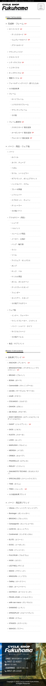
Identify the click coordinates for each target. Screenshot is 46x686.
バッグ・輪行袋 (18, 244)
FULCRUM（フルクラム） (19, 555)
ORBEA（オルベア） (17, 456)
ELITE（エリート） (16, 540)
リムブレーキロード (21, 40)
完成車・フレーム (17, 24)
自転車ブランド (16, 357)
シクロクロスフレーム (20, 104)
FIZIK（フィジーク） (17, 550)
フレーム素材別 (16, 122)
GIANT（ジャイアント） (20, 424)
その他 (14, 115)
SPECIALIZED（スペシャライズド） (23, 479)
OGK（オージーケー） (18, 587)
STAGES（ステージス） (18, 623)
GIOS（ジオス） (15, 429)
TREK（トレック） (18, 489)
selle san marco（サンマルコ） (21, 602)
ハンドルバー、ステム (20, 184)
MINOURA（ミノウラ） (18, 576)
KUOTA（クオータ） (17, 435)
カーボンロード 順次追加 (23, 133)
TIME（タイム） (15, 484)
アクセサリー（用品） (17, 217)
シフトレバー (17, 195)
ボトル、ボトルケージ (20, 282)
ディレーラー (17, 205)
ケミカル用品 (17, 276)
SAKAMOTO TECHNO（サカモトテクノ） (23, 472)
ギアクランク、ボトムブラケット (24, 179)
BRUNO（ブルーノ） (17, 375)
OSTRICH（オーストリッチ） (20, 592)
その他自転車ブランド (17, 494)
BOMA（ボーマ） (16, 380)
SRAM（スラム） (16, 618)
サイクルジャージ (18, 331)
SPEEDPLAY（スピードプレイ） (22, 613)
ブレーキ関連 (17, 189)
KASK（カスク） (15, 560)
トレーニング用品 (18, 234)
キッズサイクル (16, 73)
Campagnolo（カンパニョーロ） (21, 524)
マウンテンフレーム (19, 110)
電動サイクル (15, 78)
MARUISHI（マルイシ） (18, 445)
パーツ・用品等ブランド (19, 503)
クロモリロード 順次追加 (21, 127)
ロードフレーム (18, 99)
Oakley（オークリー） (17, 581)
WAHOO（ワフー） (16, 629)
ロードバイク (15, 29)
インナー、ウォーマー (20, 315)
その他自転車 (14, 89)
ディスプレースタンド (20, 287)
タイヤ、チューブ (18, 163)
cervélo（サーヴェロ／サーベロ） (22, 391)
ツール (14, 255)
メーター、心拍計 (18, 239)
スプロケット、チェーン (21, 200)
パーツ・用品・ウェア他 (19, 146)
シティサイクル (16, 62)
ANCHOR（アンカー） (19, 363)
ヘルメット (16, 228)
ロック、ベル (17, 271)
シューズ (15, 223)
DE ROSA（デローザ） (18, 412)
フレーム (12, 94)
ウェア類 (12, 310)
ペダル (14, 168)
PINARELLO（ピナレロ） (19, 461)
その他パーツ (17, 211)
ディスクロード (19, 34)
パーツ (11, 152)
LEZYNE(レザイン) (16, 566)
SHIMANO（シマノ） (17, 608)
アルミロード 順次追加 (22, 138)
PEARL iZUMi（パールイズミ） (21, 597)
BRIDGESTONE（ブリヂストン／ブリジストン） (23, 369)
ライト (14, 250)
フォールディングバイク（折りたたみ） (24, 83)
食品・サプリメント (16, 344)
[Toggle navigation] (41, 7)
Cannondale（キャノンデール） (21, 386)
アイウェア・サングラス (21, 260)
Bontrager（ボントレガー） (19, 513)
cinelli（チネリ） (15, 396)
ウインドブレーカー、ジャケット (24, 321)
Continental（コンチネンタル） (21, 534)
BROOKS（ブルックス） (19, 519)
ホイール (15, 157)
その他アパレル (18, 337)
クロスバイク (14, 57)
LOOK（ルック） (15, 440)
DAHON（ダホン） (16, 407)
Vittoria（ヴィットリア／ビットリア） (24, 508)
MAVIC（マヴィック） (17, 571)
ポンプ (14, 266)
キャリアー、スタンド (20, 298)
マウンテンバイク (16, 52)
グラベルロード (18, 45)
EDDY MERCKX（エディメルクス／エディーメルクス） (23, 418)
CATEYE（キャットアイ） (19, 529)
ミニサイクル (14, 68)
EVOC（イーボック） (17, 545)
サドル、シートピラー (20, 173)
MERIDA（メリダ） (16, 450)
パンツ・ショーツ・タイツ (22, 326)
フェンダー (16, 293)
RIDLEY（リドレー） (17, 466)
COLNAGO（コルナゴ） (18, 401)
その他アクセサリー (19, 303)
